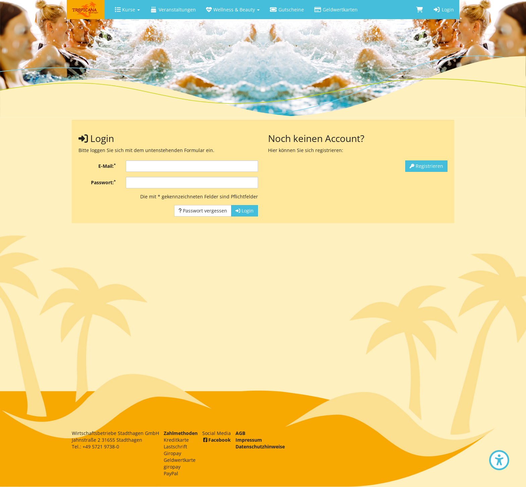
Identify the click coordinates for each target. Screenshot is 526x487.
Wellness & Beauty (233, 9)
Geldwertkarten (336, 9)
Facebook (216, 440)
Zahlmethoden (181, 433)
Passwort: (103, 182)
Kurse (127, 9)
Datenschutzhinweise (260, 446)
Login (443, 9)
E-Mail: (107, 165)
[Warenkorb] (419, 9)
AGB (240, 433)
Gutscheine (287, 9)
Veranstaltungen (173, 9)
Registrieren (426, 166)
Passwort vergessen (202, 210)
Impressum (248, 440)
